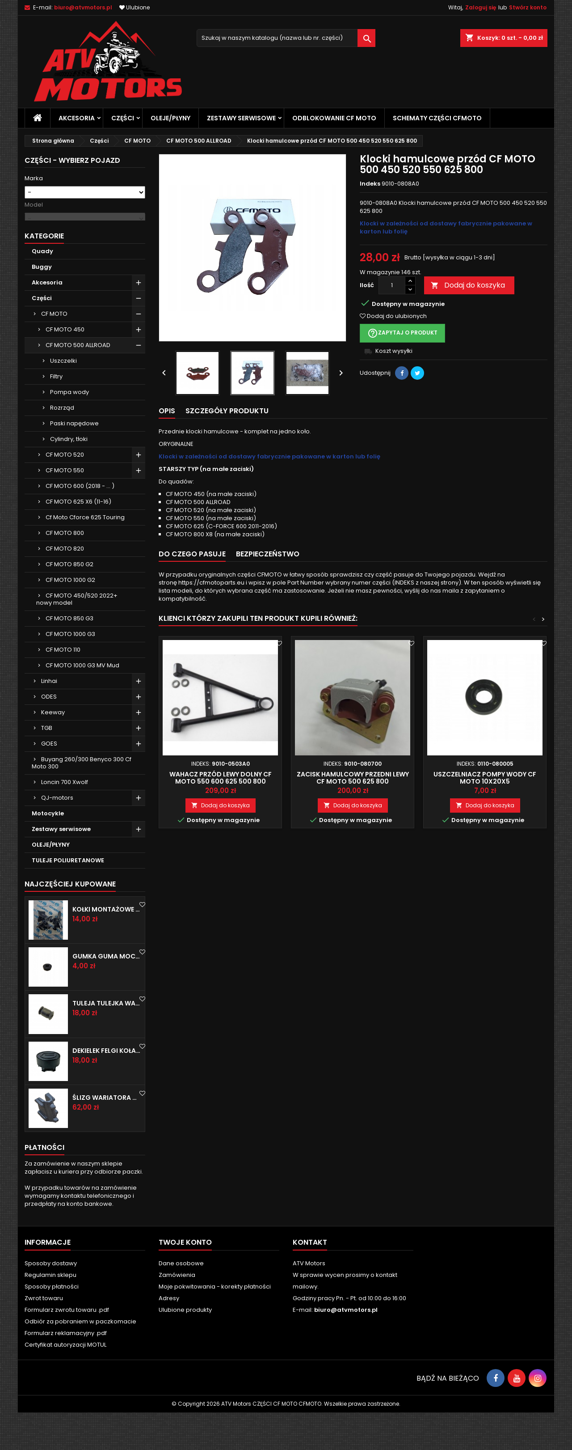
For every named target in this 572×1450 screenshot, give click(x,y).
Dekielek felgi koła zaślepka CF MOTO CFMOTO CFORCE (106, 1088)
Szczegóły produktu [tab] (227, 411)
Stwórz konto (528, 7)
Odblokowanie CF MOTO (334, 118)
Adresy (169, 1335)
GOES (49, 781)
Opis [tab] (167, 411)
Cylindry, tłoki (69, 476)
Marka (34, 178)
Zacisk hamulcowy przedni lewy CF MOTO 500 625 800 (353, 778)
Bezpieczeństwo (267, 554)
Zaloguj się (480, 7)
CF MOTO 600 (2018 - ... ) (80, 523)
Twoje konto (185, 1280)
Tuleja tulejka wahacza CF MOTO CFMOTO (106, 1040)
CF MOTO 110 (63, 687)
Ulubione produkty (185, 1347)
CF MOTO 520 (65, 492)
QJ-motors (57, 835)
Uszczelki (63, 398)
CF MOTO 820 (65, 586)
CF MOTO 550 (65, 508)
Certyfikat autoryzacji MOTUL (65, 1382)
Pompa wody (69, 429)
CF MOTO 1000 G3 (70, 671)
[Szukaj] (286, 38)
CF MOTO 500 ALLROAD (78, 382)
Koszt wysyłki (393, 351)
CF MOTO (54, 351)
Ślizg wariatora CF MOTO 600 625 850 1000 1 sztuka (106, 1135)
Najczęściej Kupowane (70, 921)
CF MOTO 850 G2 (69, 602)
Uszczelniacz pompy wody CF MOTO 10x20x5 (484, 778)
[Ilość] (392, 285)
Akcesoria (77, 118)
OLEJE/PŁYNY (170, 118)
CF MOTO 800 (65, 570)
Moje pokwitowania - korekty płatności (215, 1324)
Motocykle (48, 851)
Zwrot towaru (44, 1335)
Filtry (56, 414)
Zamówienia (177, 1312)
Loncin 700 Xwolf (64, 819)
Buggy (42, 304)
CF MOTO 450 (65, 367)
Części (122, 118)
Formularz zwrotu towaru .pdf (67, 1347)
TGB (46, 765)
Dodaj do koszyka (468, 285)
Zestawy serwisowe (241, 118)
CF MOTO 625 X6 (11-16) (78, 539)
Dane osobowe (181, 1301)
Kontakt (310, 1280)
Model (34, 205)
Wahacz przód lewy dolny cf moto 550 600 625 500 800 (220, 778)
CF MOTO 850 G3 (69, 656)
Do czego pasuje (192, 554)
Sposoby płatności (52, 1324)
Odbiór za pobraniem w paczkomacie (80, 1359)
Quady (42, 288)
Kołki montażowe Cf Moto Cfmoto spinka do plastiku (106, 946)
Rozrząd (62, 445)
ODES (49, 734)
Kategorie (44, 273)
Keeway (53, 750)
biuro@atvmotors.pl (83, 7)
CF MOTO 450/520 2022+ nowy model (77, 636)
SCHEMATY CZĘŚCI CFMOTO (437, 118)
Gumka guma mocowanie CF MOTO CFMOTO (106, 993)
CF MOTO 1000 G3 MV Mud (82, 703)
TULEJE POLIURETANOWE (68, 898)
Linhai (49, 718)
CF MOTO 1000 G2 (70, 617)
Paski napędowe (74, 461)
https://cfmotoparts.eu (211, 582)
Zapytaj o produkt (402, 333)
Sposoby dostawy (51, 1301)
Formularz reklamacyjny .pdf (66, 1370)
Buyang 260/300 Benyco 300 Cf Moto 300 (81, 800)
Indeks (370, 184)
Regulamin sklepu (50, 1312)
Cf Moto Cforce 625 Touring (85, 555)
